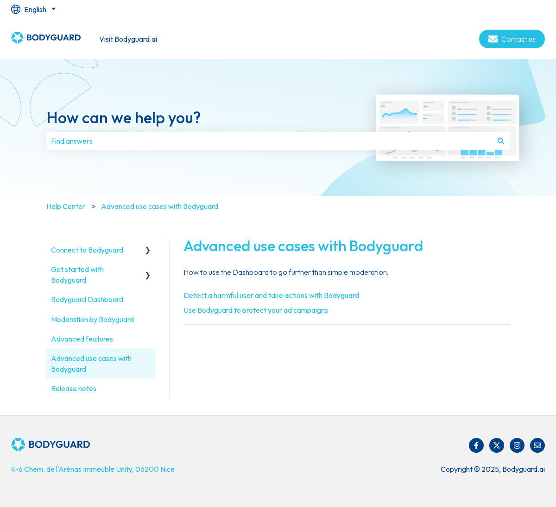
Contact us (512, 39)
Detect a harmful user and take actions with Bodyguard (271, 295)
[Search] (501, 141)
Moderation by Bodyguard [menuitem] (92, 319)
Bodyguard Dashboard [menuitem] (87, 299)
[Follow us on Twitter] (496, 445)
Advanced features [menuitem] (82, 338)
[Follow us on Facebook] (476, 445)
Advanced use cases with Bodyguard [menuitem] (91, 363)
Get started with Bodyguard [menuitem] (77, 274)
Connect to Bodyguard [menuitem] (87, 249)
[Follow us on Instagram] (517, 445)
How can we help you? (123, 117)
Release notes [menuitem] (73, 388)
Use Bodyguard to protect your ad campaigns (255, 310)
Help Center (65, 206)
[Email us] (537, 445)
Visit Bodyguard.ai (128, 39)
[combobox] (269, 141)
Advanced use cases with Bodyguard (159, 206)
